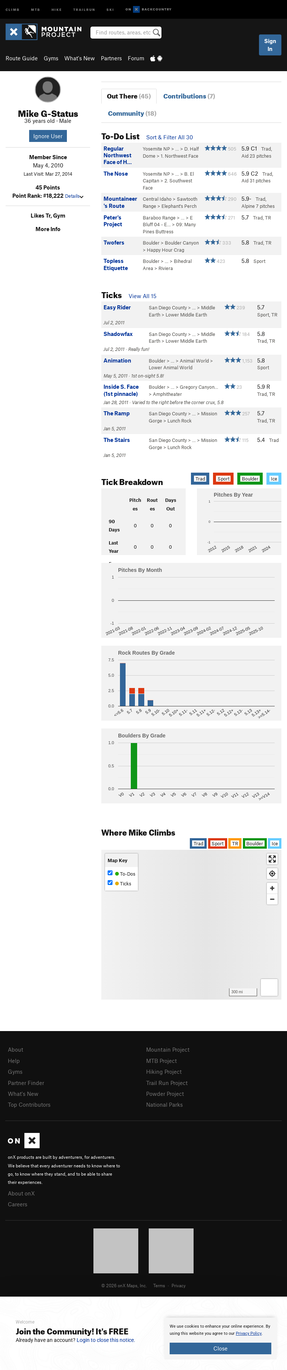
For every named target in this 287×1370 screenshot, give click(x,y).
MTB (35, 9)
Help (14, 1060)
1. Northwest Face (179, 156)
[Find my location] (272, 873)
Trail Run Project (167, 1082)
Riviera (165, 268)
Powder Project (165, 1093)
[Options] (269, 987)
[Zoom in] (272, 888)
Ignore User (47, 136)
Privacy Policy (249, 1333)
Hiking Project (164, 1071)
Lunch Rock (179, 421)
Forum (136, 58)
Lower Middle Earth (186, 315)
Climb (13, 9)
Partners (111, 58)
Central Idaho (157, 199)
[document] (220, 1338)
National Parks (164, 1104)
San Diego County (168, 307)
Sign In (270, 44)
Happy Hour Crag (165, 250)
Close (220, 1348)
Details (74, 196)
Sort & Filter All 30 (169, 137)
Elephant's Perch (179, 206)
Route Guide (22, 58)
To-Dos (121, 873)
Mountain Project (167, 1049)
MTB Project (161, 1060)
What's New (79, 58)
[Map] (191, 925)
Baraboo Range (159, 218)
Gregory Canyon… (199, 387)
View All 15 (143, 296)
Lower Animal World (170, 367)
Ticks (119, 883)
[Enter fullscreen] (272, 859)
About (15, 1049)
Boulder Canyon (182, 243)
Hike (57, 9)
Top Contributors (29, 1104)
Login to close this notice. (106, 1340)
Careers (17, 1204)
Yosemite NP (156, 149)
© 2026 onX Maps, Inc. (124, 1285)
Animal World (194, 361)
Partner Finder (26, 1082)
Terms (159, 1285)
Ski (110, 9)
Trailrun (84, 9)
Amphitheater (167, 394)
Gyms (51, 58)
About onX (21, 1193)
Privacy (179, 1285)
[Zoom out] (272, 899)
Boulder (151, 243)
